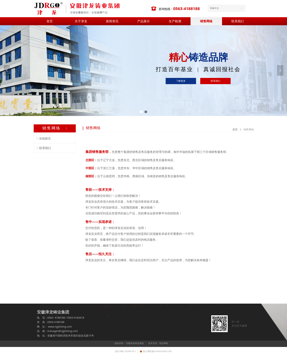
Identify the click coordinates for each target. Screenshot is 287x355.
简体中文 (214, 8)
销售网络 (249, 129)
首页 (235, 129)
